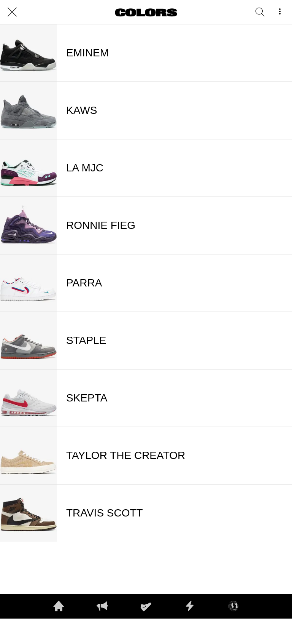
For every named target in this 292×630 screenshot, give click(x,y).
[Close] (12, 12)
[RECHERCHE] (260, 12)
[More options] (280, 12)
